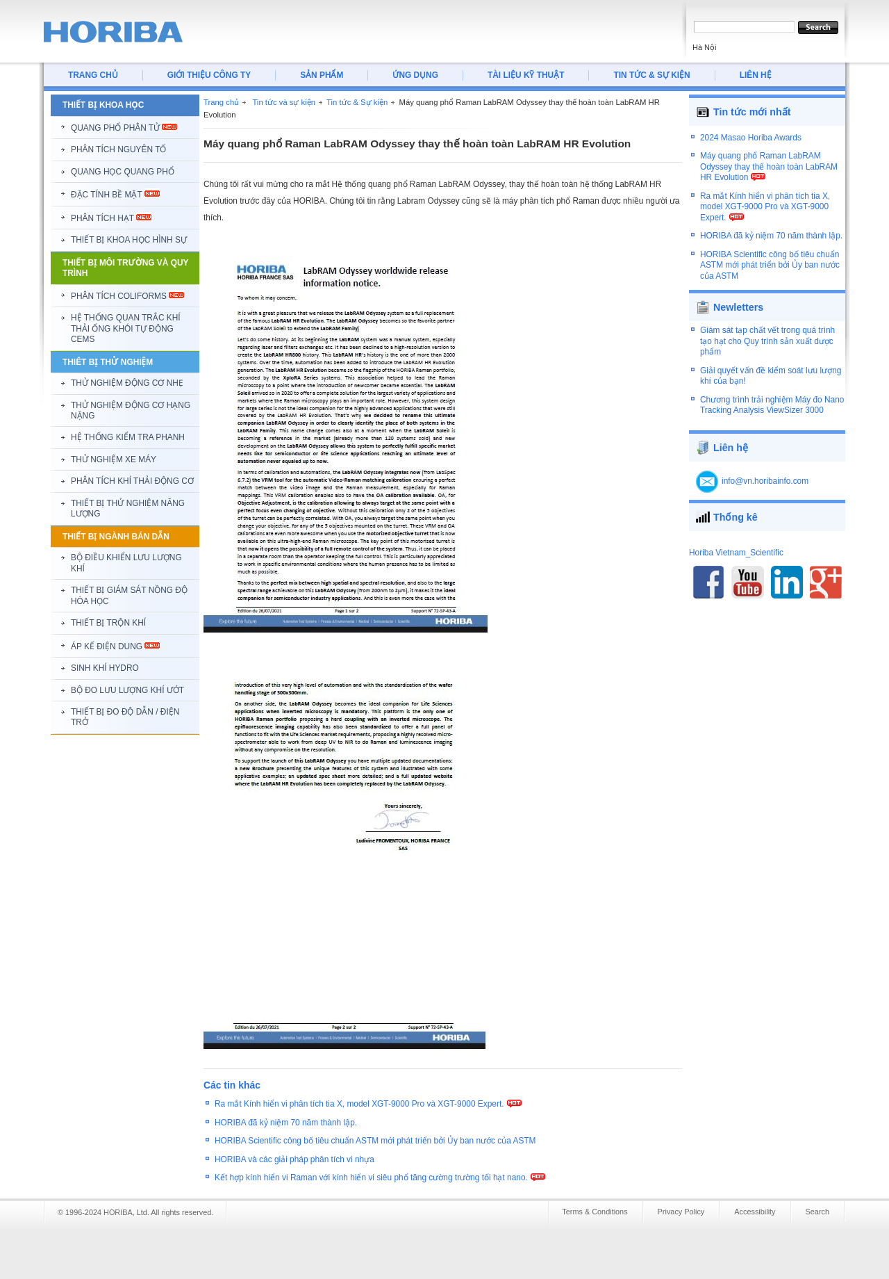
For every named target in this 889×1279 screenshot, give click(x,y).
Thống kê (735, 508)
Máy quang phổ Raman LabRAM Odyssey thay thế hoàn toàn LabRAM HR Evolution (769, 173)
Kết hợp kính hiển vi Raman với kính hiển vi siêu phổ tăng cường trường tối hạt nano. (371, 1177)
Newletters (738, 299)
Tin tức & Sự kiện (357, 102)
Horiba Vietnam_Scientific (736, 544)
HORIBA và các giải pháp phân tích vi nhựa (294, 1159)
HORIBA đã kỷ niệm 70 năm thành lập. (286, 1122)
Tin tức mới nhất (752, 111)
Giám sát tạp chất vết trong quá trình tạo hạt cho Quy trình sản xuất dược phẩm (767, 333)
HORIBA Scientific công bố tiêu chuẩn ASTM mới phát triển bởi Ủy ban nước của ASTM (375, 1141)
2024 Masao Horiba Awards (750, 144)
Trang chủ (221, 102)
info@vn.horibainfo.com (765, 473)
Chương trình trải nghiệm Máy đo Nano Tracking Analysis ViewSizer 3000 (772, 396)
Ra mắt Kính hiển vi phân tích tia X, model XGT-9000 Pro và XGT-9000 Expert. (359, 1104)
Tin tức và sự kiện (283, 102)
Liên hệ (730, 439)
